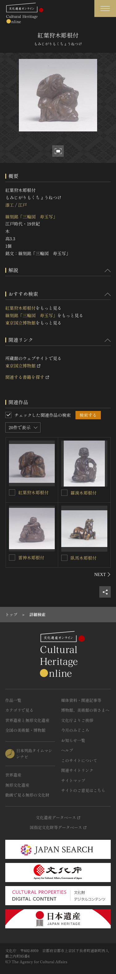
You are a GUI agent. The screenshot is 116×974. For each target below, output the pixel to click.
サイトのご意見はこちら (83, 790)
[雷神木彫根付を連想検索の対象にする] (12, 557)
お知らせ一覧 (73, 740)
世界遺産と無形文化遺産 (27, 720)
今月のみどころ (75, 730)
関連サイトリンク (77, 770)
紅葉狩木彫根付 (20, 308)
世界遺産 (13, 775)
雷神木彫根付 (31, 557)
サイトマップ (73, 780)
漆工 (9, 205)
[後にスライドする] (102, 574)
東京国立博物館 (20, 323)
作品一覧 (13, 700)
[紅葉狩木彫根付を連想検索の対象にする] (12, 492)
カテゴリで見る (19, 710)
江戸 (22, 205)
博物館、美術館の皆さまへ (85, 710)
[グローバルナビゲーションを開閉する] (105, 8)
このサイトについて (79, 760)
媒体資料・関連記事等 (81, 700)
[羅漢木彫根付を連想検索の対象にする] (64, 493)
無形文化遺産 (17, 785)
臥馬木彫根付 (84, 558)
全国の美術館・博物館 (25, 730)
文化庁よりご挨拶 (77, 720)
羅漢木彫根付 (84, 493)
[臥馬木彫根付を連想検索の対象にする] (64, 558)
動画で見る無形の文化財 (27, 795)
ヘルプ (67, 750)
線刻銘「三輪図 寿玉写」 (31, 216)
